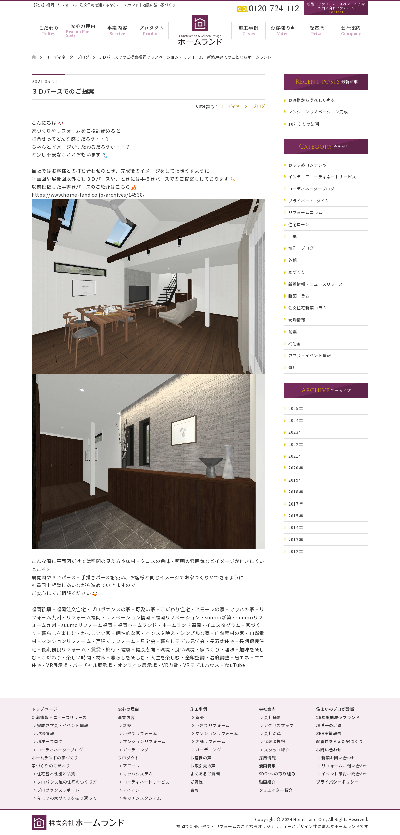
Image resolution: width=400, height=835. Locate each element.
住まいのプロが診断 (335, 709)
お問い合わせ (329, 749)
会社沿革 (272, 733)
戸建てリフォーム (140, 733)
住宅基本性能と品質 (56, 773)
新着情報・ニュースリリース (59, 717)
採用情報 (267, 757)
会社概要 (272, 717)
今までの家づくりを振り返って (67, 798)
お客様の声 (201, 757)
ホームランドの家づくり (55, 757)
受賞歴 (196, 782)
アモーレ (131, 765)
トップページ (44, 709)
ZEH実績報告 (329, 733)
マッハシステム (138, 773)
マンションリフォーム (144, 741)
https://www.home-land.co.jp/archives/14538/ (88, 194)
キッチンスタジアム (142, 798)
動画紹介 (267, 782)
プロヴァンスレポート (58, 790)
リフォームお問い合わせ (344, 765)
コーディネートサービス (146, 782)
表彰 (194, 790)
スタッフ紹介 (277, 749)
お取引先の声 (203, 765)
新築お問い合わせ (338, 757)
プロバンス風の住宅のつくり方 (67, 782)
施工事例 (198, 709)
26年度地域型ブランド (338, 717)
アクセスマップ (279, 725)
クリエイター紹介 (276, 790)
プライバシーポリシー (337, 782)
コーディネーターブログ (242, 106)
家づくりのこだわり (51, 765)
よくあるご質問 (205, 773)
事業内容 (126, 717)
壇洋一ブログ (50, 741)
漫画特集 (267, 765)
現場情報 (45, 733)
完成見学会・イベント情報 (62, 725)
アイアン (131, 790)
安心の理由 (128, 709)
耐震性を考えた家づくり (339, 741)
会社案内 (267, 709)
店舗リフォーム (210, 741)
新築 (127, 725)
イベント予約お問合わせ (344, 773)
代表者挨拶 (275, 741)
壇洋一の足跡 (329, 725)
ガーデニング (135, 749)
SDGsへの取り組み (277, 773)
